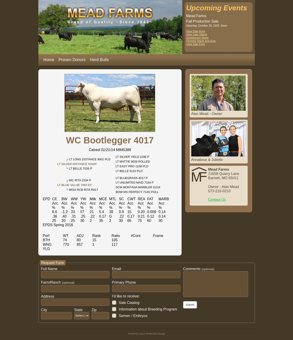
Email (116, 269)
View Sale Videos (196, 34)
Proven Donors (72, 59)
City (44, 310)
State (78, 310)
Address (47, 296)
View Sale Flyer (195, 44)
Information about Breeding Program (148, 309)
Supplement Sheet (197, 37)
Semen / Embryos (133, 316)
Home (49, 59)
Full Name (49, 269)
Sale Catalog (129, 303)
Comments (198, 269)
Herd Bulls (99, 59)
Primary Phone (124, 282)
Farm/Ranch (58, 282)
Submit (190, 304)
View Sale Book (195, 31)
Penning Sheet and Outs (201, 41)
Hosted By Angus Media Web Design (146, 334)
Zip (94, 310)
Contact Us (217, 200)
